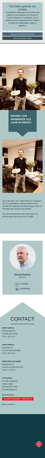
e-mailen (24, 284)
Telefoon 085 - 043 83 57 (17, 398)
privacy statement (8, 404)
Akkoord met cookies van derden (22, 34)
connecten (25, 288)
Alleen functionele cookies (22, 38)
